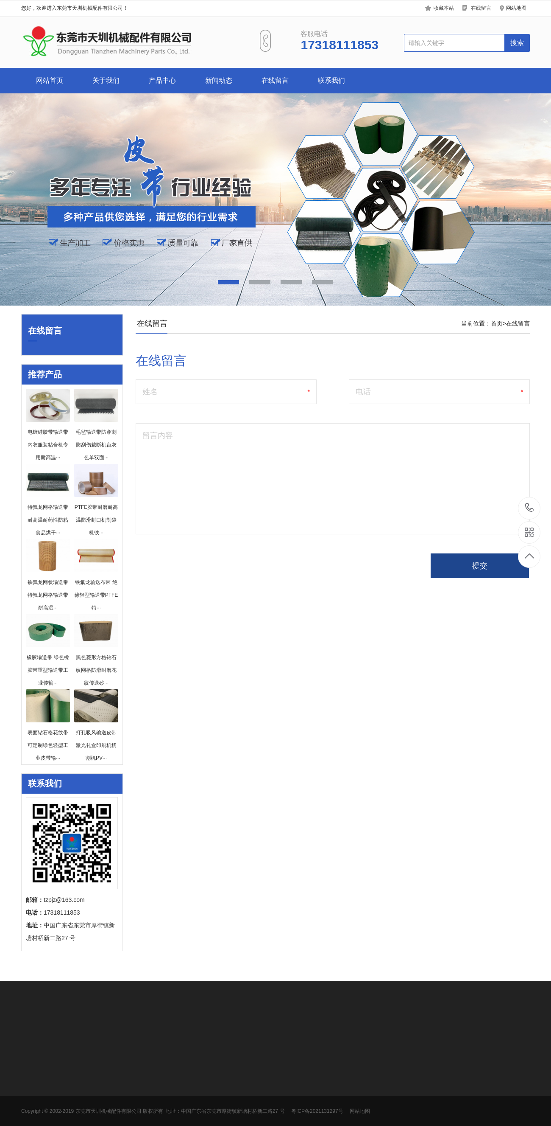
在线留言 (481, 8)
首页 (497, 323)
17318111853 (529, 508)
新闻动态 (218, 80)
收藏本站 (444, 8)
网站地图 (516, 8)
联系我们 (331, 80)
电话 (363, 392)
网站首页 (49, 80)
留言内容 (157, 435)
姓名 (150, 392)
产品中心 (162, 80)
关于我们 (106, 80)
